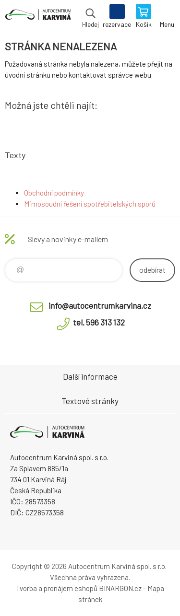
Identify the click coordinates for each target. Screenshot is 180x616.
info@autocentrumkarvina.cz (99, 305)
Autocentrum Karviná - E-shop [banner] (38, 17)
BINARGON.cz (120, 588)
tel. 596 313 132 (99, 322)
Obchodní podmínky (54, 192)
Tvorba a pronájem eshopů (56, 588)
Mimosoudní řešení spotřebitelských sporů (90, 203)
